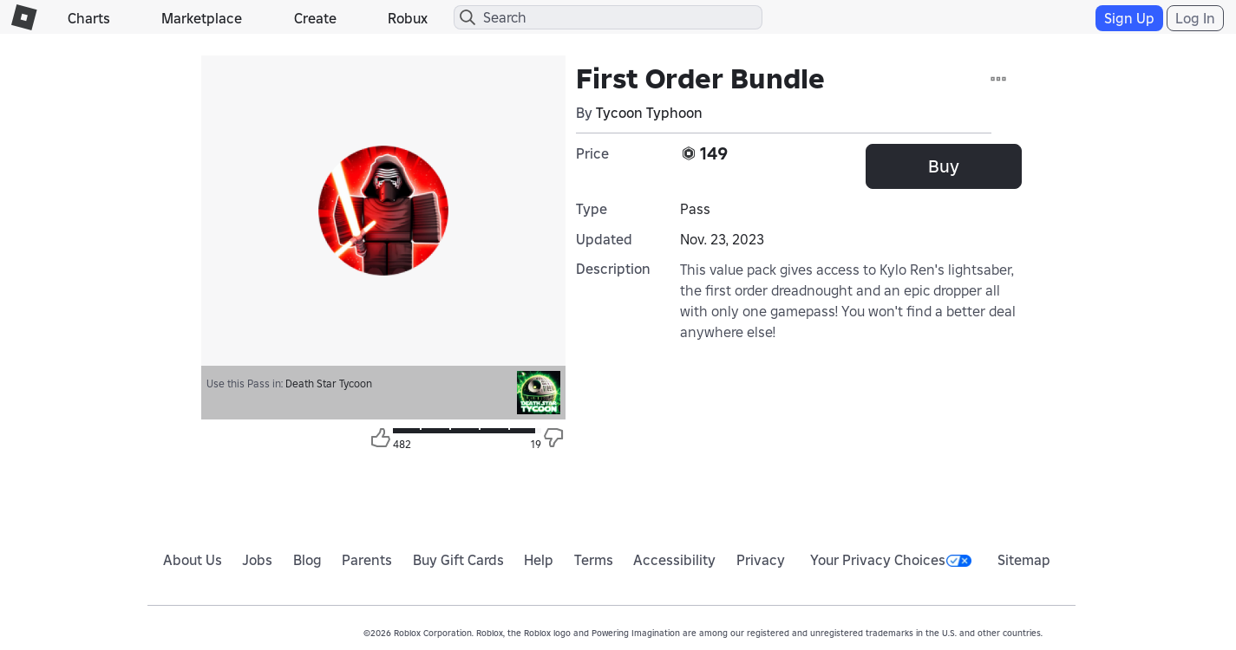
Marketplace (201, 18)
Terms (593, 560)
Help (538, 560)
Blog (307, 560)
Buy (943, 166)
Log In (1195, 18)
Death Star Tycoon (328, 383)
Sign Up (1129, 18)
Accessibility (674, 560)
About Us (192, 560)
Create (315, 18)
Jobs (257, 560)
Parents (367, 560)
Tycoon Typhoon (649, 112)
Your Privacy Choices (890, 560)
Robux (408, 18)
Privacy (760, 560)
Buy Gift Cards (458, 560)
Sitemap (1023, 560)
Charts (89, 18)
